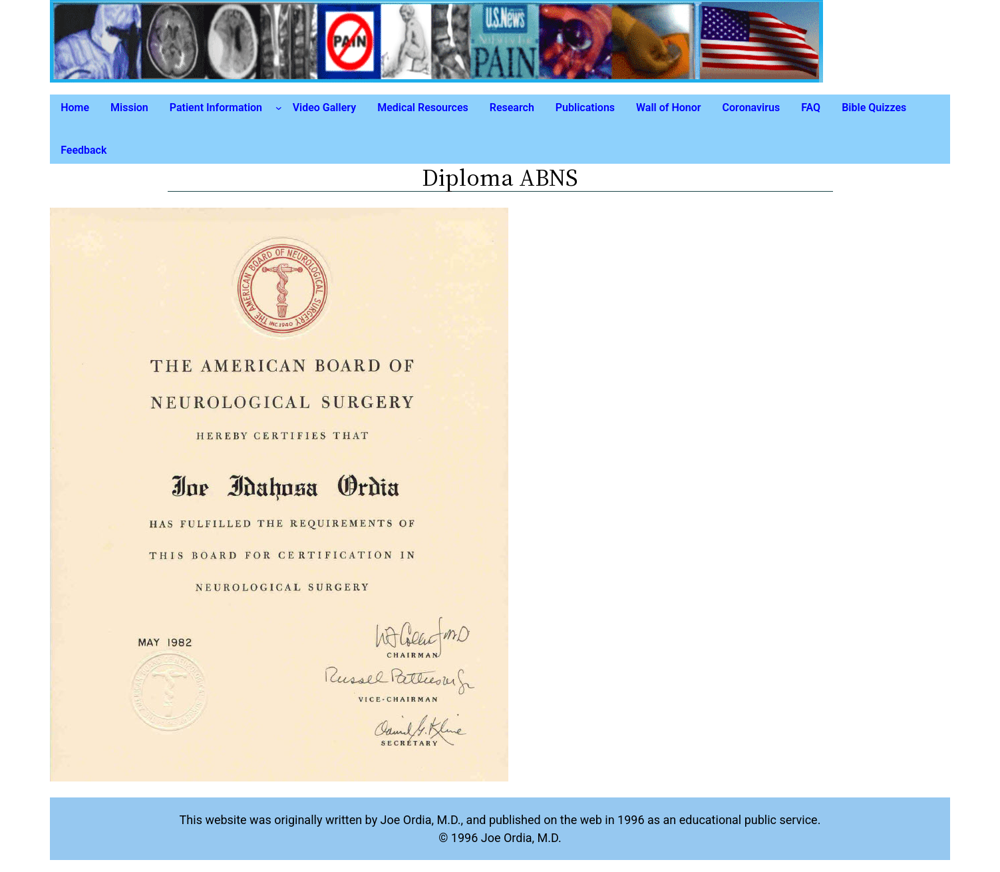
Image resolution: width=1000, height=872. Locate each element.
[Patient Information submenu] (278, 108)
